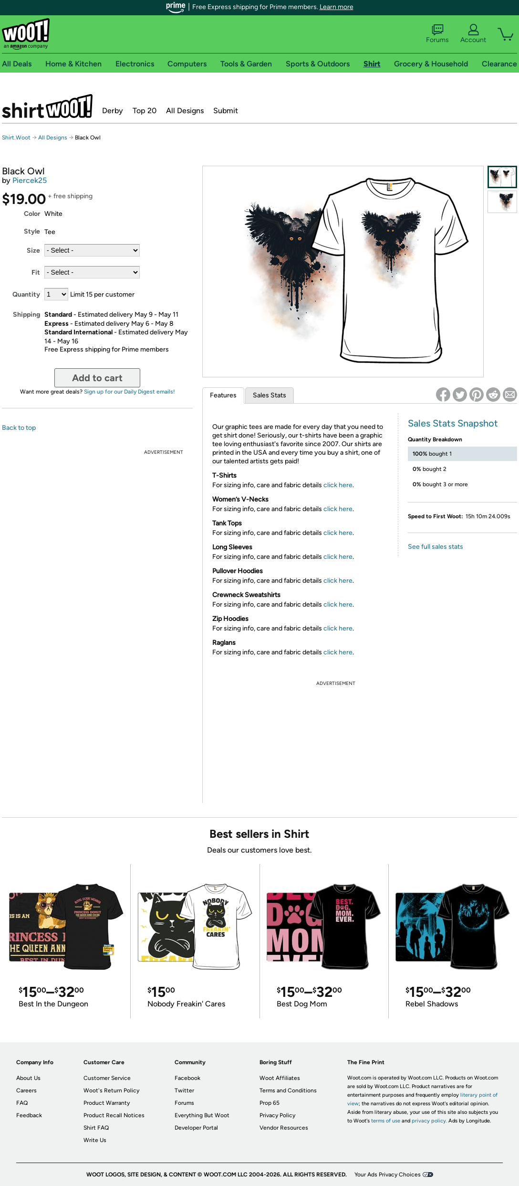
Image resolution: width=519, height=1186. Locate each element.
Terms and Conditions (288, 1090)
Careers (26, 1090)
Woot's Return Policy (111, 1090)
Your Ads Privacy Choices (387, 1174)
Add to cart (97, 378)
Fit (35, 272)
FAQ (22, 1103)
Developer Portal (196, 1127)
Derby (112, 110)
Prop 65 (270, 1103)
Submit (225, 110)
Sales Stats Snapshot (453, 423)
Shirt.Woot (47, 106)
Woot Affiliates (280, 1078)
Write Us (94, 1140)
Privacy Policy (277, 1115)
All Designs (185, 110)
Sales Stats (269, 395)
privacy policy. (429, 1121)
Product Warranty (106, 1103)
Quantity (26, 294)
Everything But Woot (202, 1115)
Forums (437, 34)
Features (223, 395)
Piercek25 (29, 180)
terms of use (385, 1121)
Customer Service (107, 1078)
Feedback (29, 1115)
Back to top (19, 428)
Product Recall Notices (114, 1115)
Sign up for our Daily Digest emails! (129, 391)
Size (33, 250)
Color (32, 214)
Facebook (187, 1078)
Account (473, 34)
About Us (28, 1078)
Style (32, 231)
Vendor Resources (284, 1127)
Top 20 (144, 110)
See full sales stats (435, 547)
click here (338, 485)
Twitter (184, 1090)
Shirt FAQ (96, 1127)
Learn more (336, 7)
